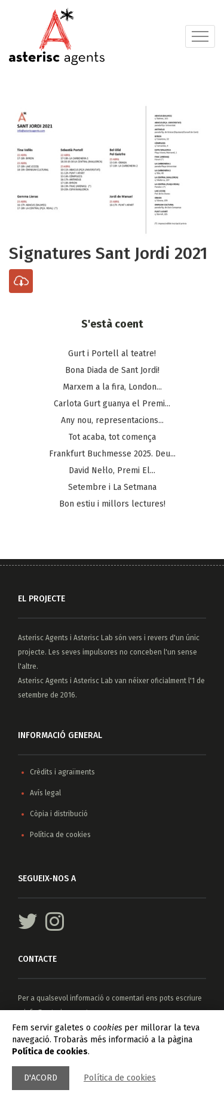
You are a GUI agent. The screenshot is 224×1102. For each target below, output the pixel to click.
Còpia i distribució (59, 814)
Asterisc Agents (43, 638)
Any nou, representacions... (112, 421)
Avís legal (45, 793)
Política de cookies (120, 1078)
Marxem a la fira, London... (112, 387)
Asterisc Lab (93, 638)
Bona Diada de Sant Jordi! (112, 371)
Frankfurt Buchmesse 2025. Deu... (112, 454)
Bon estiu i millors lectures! (112, 504)
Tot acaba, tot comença (112, 438)
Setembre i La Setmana (112, 488)
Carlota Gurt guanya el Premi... (112, 404)
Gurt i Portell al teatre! (112, 354)
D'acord (40, 1078)
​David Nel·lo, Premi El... (112, 471)
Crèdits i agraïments (62, 772)
